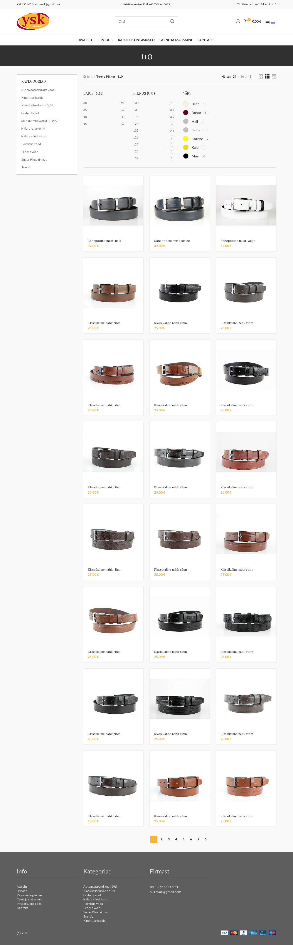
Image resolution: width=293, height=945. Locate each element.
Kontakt (22, 908)
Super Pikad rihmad (34, 159)
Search (172, 21)
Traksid (26, 167)
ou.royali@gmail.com (47, 4)
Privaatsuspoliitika (29, 903)
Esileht (88, 76)
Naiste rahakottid (33, 128)
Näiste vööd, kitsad (34, 136)
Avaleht (22, 886)
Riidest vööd (29, 152)
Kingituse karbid (32, 97)
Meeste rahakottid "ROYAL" (40, 121)
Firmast (22, 891)
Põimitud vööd (31, 144)
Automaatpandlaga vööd (38, 90)
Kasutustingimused (30, 895)
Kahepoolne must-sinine (172, 241)
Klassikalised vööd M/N (37, 105)
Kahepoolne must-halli (104, 241)
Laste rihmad (30, 113)
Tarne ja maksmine (29, 899)
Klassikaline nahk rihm (104, 323)
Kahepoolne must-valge (238, 241)
